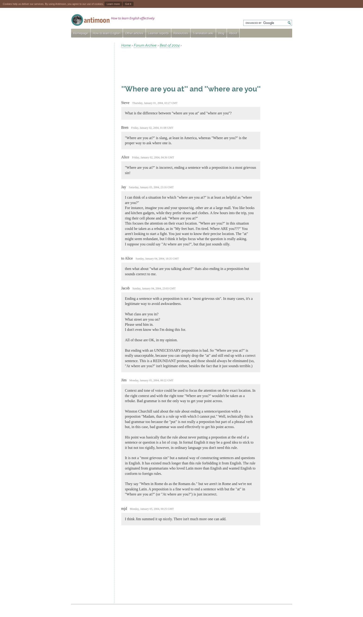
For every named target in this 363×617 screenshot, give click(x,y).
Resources (181, 33)
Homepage (80, 33)
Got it (128, 4)
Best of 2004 (170, 45)
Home (126, 45)
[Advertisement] (91, 112)
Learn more (113, 4)
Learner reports (158, 33)
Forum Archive (145, 45)
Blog (221, 33)
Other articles (134, 33)
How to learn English (106, 33)
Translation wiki (203, 33)
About (233, 33)
